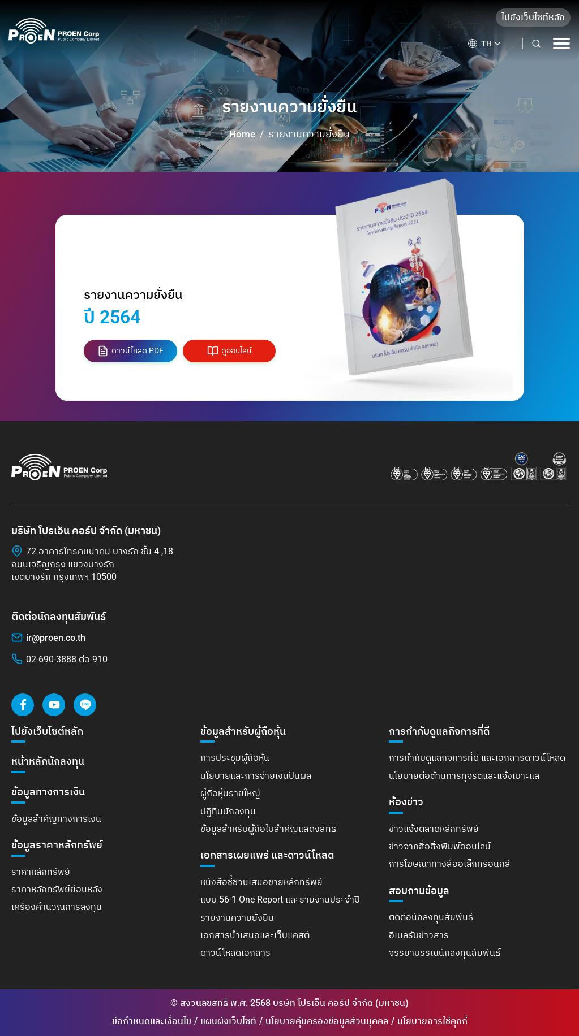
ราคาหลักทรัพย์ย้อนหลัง (56, 889)
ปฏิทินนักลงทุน (228, 811)
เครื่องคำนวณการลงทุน (56, 906)
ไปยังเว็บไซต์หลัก (533, 17)
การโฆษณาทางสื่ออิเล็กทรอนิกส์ (450, 864)
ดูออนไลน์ (229, 351)
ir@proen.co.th (55, 637)
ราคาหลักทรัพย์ (40, 871)
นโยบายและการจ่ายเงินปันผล (255, 775)
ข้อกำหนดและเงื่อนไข (151, 1021)
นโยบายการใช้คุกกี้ (432, 1021)
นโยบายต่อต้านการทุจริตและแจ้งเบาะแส (464, 775)
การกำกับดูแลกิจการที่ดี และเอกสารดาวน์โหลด (477, 757)
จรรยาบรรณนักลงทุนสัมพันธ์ (444, 952)
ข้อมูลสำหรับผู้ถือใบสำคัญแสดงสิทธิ (268, 828)
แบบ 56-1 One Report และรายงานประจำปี (280, 899)
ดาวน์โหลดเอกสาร (235, 952)
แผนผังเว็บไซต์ (228, 1021)
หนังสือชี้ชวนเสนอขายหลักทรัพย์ (261, 882)
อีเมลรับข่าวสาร (419, 935)
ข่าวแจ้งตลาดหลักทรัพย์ (434, 828)
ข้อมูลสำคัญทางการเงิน (56, 818)
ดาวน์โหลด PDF (130, 351)
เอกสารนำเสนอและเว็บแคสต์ (255, 935)
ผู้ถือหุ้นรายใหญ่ (230, 793)
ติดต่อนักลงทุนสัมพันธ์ (431, 917)
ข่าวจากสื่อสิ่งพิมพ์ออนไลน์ (440, 846)
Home (242, 134)
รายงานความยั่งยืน (237, 917)
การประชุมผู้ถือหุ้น (234, 757)
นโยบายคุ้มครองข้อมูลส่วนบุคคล (326, 1021)
